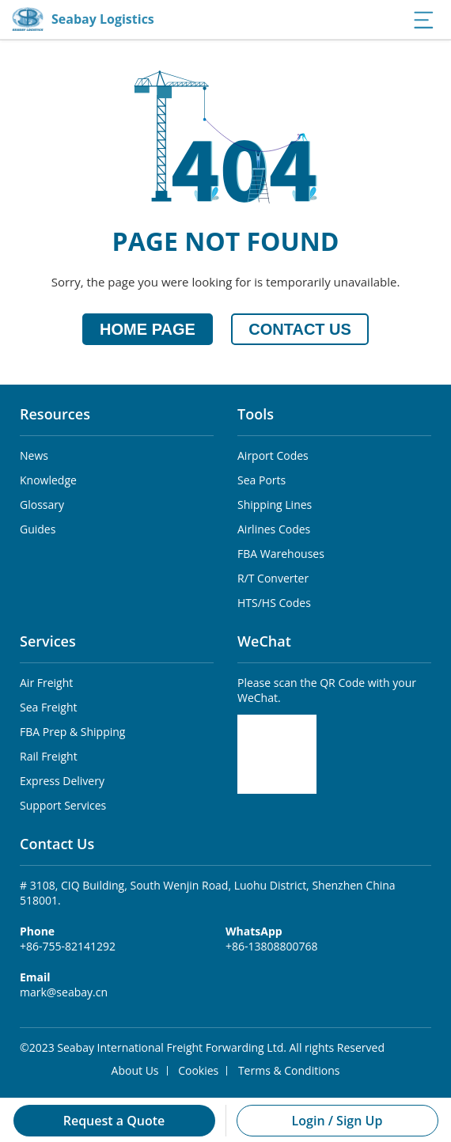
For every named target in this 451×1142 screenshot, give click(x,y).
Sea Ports (261, 480)
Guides (37, 529)
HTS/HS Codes (274, 602)
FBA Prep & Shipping (72, 731)
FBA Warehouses (280, 553)
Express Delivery (62, 780)
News (34, 455)
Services (48, 641)
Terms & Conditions (289, 1070)
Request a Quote (114, 1120)
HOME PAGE (147, 329)
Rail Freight (49, 756)
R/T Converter (273, 578)
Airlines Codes (273, 529)
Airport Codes (273, 455)
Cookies (198, 1070)
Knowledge (48, 480)
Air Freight (46, 682)
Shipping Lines (274, 504)
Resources (55, 413)
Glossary (42, 504)
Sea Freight (48, 707)
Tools (255, 413)
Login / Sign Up (337, 1120)
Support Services (63, 805)
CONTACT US (299, 329)
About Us (135, 1070)
